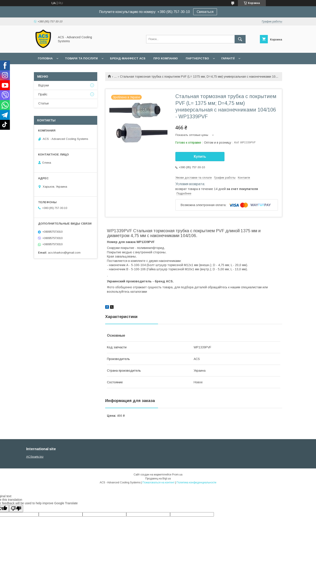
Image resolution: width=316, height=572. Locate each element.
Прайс (42, 94)
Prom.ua (177, 474)
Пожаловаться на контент (158, 482)
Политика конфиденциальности (196, 482)
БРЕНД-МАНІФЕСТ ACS (127, 58)
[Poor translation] (16, 508)
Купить (200, 156)
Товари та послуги (81, 58)
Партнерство (197, 58)
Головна (45, 58)
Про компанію (165, 58)
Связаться (205, 12)
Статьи (43, 103)
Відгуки (43, 85)
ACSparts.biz (35, 456)
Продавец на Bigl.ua (158, 478)
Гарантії (228, 58)
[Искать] (240, 39)
